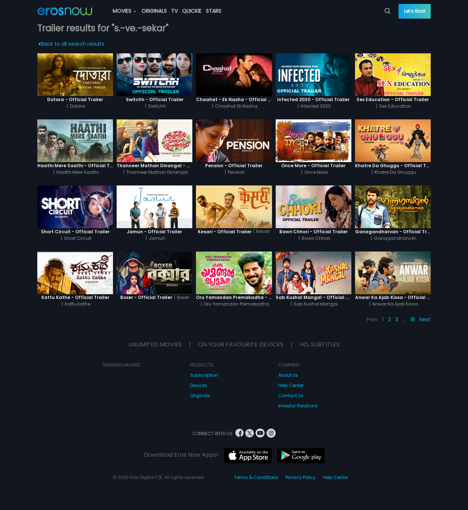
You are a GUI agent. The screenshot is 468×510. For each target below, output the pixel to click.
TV (174, 11)
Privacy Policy (301, 477)
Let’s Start (414, 11)
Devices (198, 385)
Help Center (290, 385)
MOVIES (124, 11)
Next (425, 319)
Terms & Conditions (256, 477)
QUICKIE (191, 11)
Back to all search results (71, 43)
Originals (200, 395)
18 (412, 319)
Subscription (204, 375)
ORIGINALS (154, 11)
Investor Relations (298, 406)
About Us (288, 375)
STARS (213, 11)
